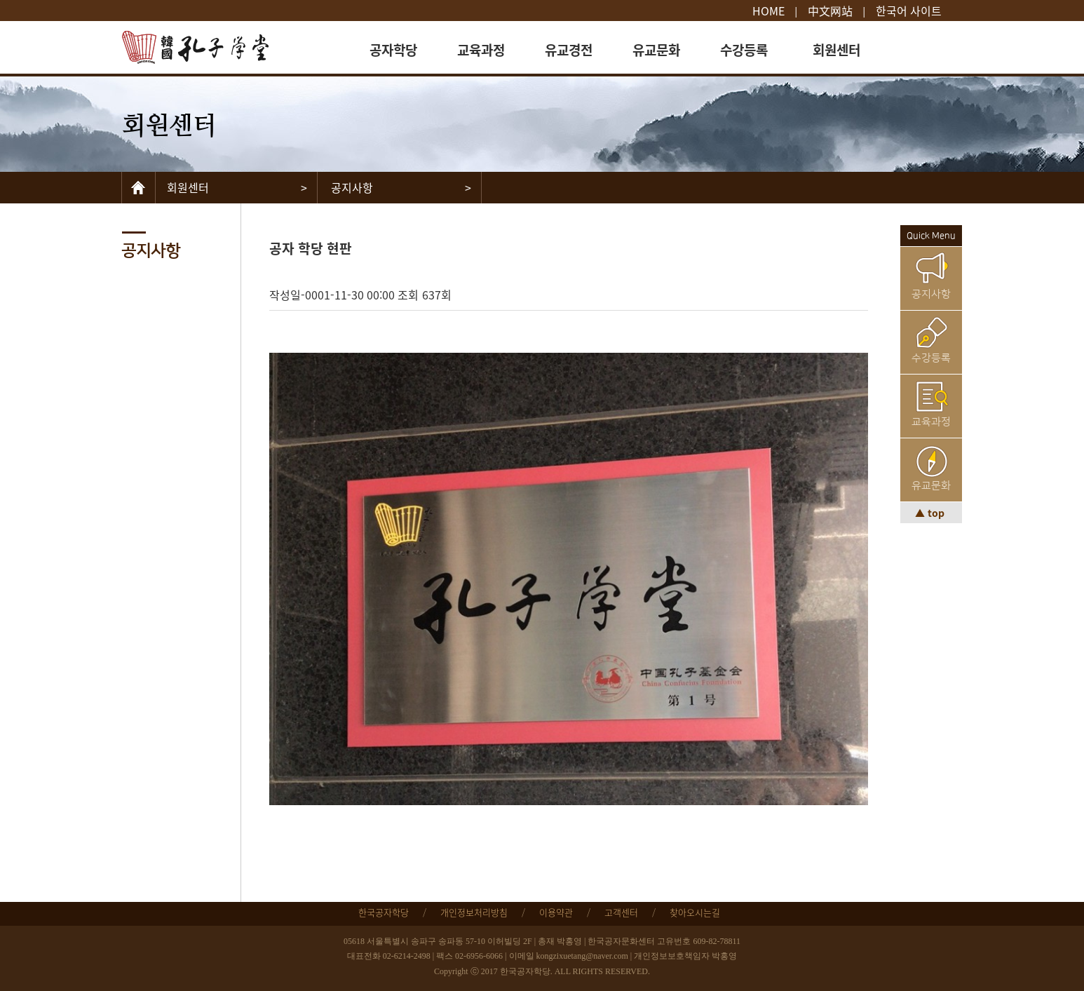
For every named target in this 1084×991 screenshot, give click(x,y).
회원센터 (836, 49)
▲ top (931, 513)
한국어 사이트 (909, 10)
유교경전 (568, 49)
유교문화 (656, 49)
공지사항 (931, 293)
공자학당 (393, 49)
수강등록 (744, 49)
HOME (768, 10)
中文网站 (830, 10)
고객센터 (621, 912)
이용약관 (556, 912)
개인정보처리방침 (474, 912)
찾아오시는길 (695, 912)
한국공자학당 (383, 912)
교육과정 (481, 49)
